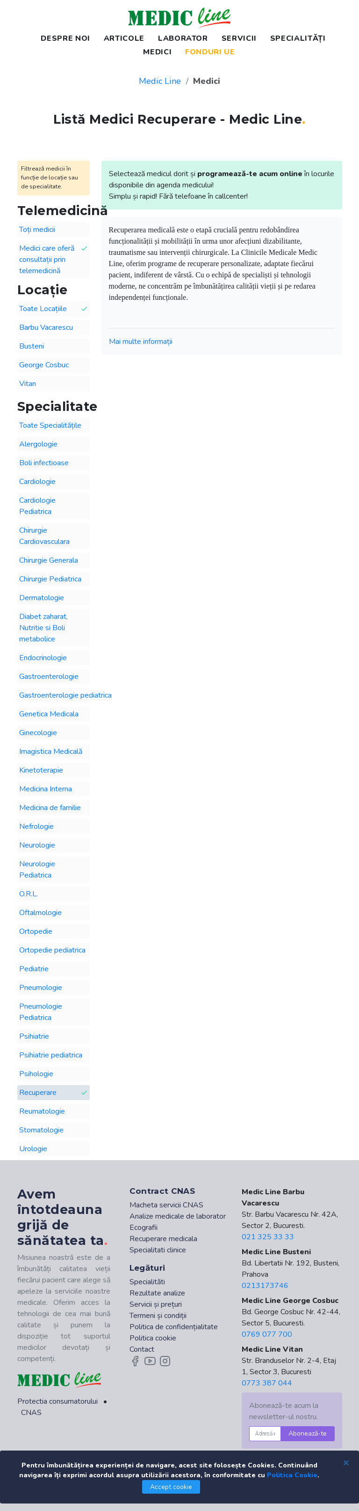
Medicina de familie (50, 808)
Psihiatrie (34, 1036)
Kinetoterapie (41, 770)
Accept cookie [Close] (171, 1486)
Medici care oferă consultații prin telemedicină (53, 259)
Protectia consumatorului (57, 1401)
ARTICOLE (124, 38)
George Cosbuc (44, 365)
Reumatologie (42, 1111)
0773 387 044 (267, 1383)
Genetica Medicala (49, 714)
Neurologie (37, 845)
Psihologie (36, 1074)
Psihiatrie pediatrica (50, 1055)
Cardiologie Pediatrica (37, 506)
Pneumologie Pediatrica (40, 1012)
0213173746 (265, 1285)
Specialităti (147, 1282)
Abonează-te (307, 1433)
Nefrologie (36, 826)
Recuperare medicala (163, 1239)
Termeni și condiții (158, 1315)
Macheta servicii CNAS (166, 1205)
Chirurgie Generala (48, 560)
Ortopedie (35, 931)
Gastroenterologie (49, 676)
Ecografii (143, 1227)
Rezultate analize (157, 1293)
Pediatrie (34, 969)
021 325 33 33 (268, 1237)
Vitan (27, 384)
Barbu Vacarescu (46, 327)
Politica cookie (152, 1338)
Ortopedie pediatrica (52, 950)
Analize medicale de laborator (177, 1216)
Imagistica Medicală (50, 751)
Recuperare (53, 1093)
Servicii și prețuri (155, 1304)
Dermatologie (41, 598)
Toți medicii (37, 229)
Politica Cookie (292, 1475)
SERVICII (239, 38)
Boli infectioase (44, 463)
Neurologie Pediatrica (37, 869)
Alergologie (38, 444)
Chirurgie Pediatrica (50, 579)
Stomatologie (41, 1130)
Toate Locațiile (53, 309)
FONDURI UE (210, 52)
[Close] (346, 1462)
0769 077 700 (267, 1334)
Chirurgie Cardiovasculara (44, 536)
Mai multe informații (140, 341)
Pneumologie (40, 988)
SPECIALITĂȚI (298, 38)
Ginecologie (38, 733)
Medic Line (160, 81)
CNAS (31, 1412)
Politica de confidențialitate (173, 1327)
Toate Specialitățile (50, 425)
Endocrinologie (43, 658)
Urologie (33, 1149)
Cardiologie (37, 481)
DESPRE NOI (65, 38)
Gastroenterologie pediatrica (54, 695)
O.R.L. (28, 894)
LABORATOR (183, 38)
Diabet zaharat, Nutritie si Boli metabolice (43, 627)
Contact (141, 1349)
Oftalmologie (40, 913)
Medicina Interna (45, 789)
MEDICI (157, 52)
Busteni (31, 346)
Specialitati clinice (157, 1250)
